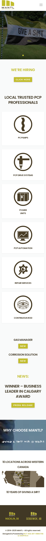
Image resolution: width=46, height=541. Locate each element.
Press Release (23, 405)
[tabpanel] (23, 35)
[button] (40, 4)
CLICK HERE (23, 79)
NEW (23, 346)
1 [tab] (23, 55)
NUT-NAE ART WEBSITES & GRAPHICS (30, 535)
